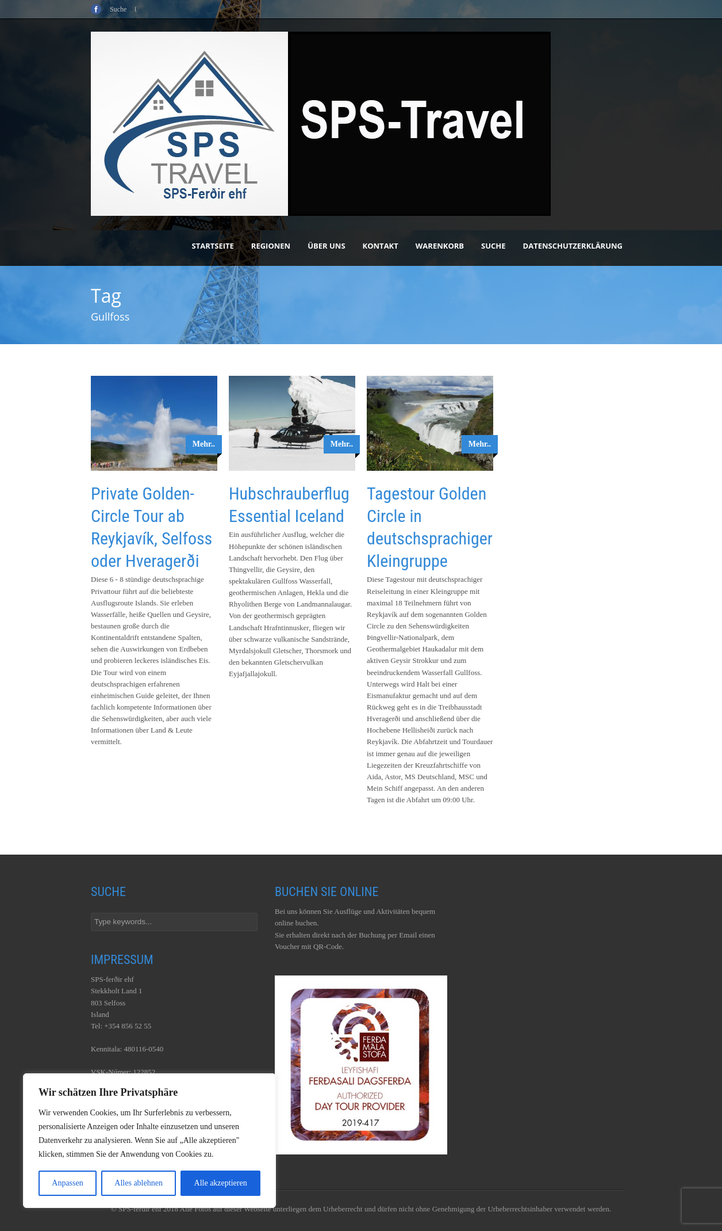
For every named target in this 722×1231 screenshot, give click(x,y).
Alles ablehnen (138, 1183)
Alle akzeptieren (220, 1183)
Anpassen (67, 1183)
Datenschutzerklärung (573, 246)
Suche (493, 246)
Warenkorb (440, 246)
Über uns (326, 246)
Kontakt (380, 246)
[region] (149, 1140)
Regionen (270, 246)
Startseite (213, 246)
